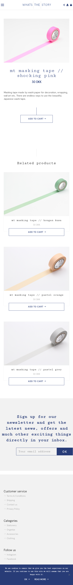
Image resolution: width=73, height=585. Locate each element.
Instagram (11, 554)
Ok (25, 579)
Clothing (11, 538)
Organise (11, 529)
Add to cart (35, 118)
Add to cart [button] (35, 232)
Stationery (11, 525)
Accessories (12, 534)
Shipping (11, 500)
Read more (40, 579)
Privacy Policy (13, 509)
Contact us (12, 504)
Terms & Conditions (16, 496)
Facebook (11, 559)
